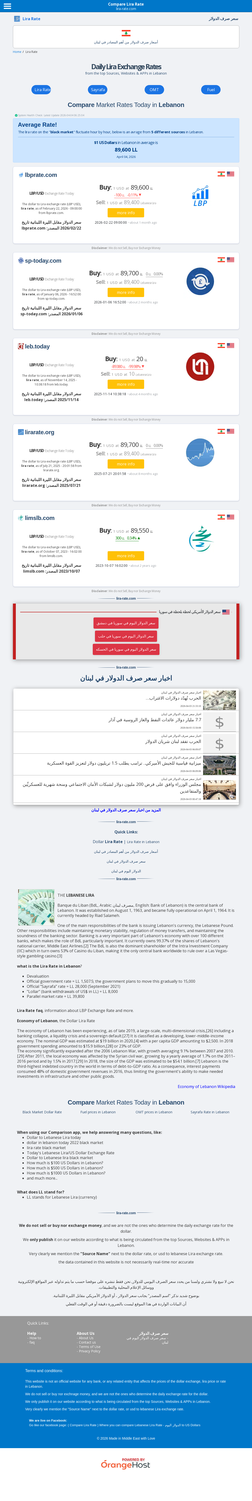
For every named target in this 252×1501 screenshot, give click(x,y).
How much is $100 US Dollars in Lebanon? (65, 1162)
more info (126, 212)
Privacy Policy (89, 1351)
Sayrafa (98, 89)
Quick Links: (38, 1323)
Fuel (211, 89)
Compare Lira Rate (83, 1425)
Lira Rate (43, 89)
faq (32, 1342)
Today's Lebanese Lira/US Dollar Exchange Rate (70, 1152)
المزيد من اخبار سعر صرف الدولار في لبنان (126, 810)
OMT (154, 89)
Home (17, 52)
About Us (86, 1338)
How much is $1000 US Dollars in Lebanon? (66, 1173)
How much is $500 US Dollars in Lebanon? (65, 1168)
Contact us (87, 1342)
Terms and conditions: (44, 1371)
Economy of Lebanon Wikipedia (206, 1086)
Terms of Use (90, 1346)
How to (35, 1338)
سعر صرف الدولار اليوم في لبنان (147, 1340)
